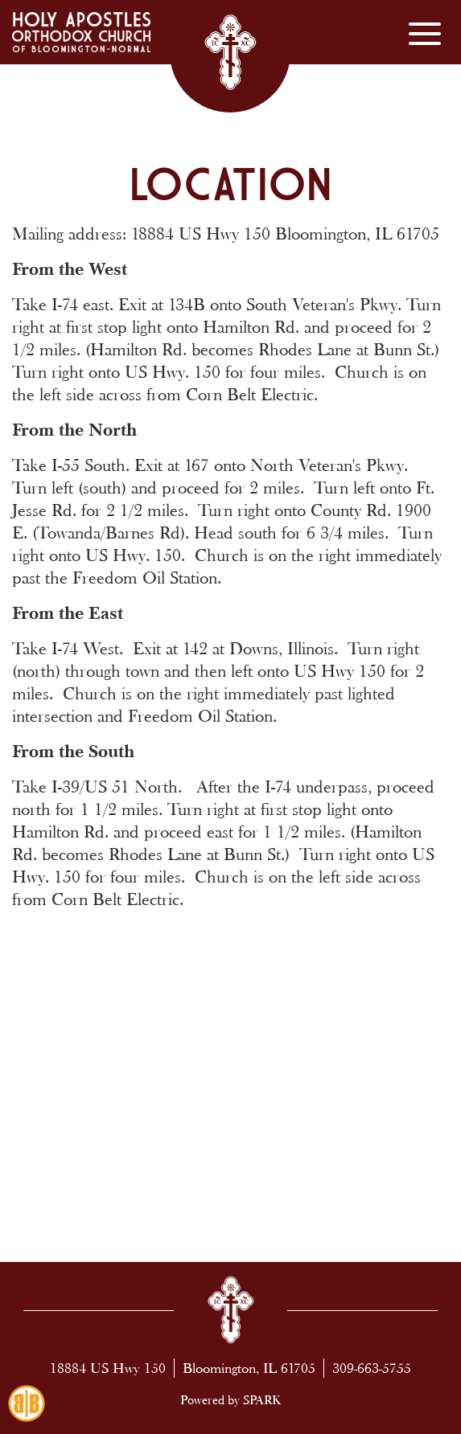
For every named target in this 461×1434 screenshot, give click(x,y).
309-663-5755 (371, 1368)
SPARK (262, 1399)
